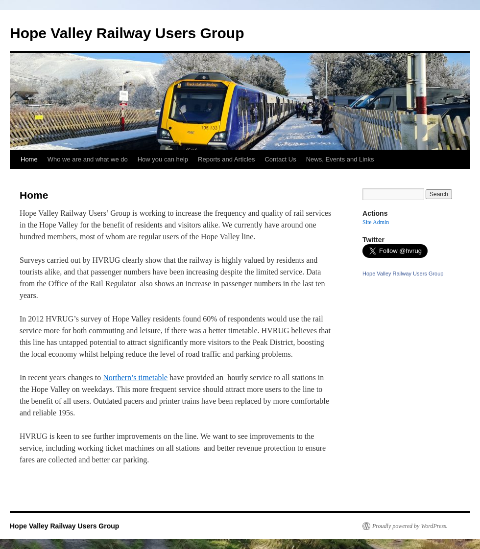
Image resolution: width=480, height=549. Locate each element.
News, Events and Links (340, 159)
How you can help (163, 159)
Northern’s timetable (135, 377)
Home (29, 159)
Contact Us (280, 159)
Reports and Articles (226, 159)
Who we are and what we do (88, 159)
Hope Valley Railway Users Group (127, 33)
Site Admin (375, 222)
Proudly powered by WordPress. (410, 526)
